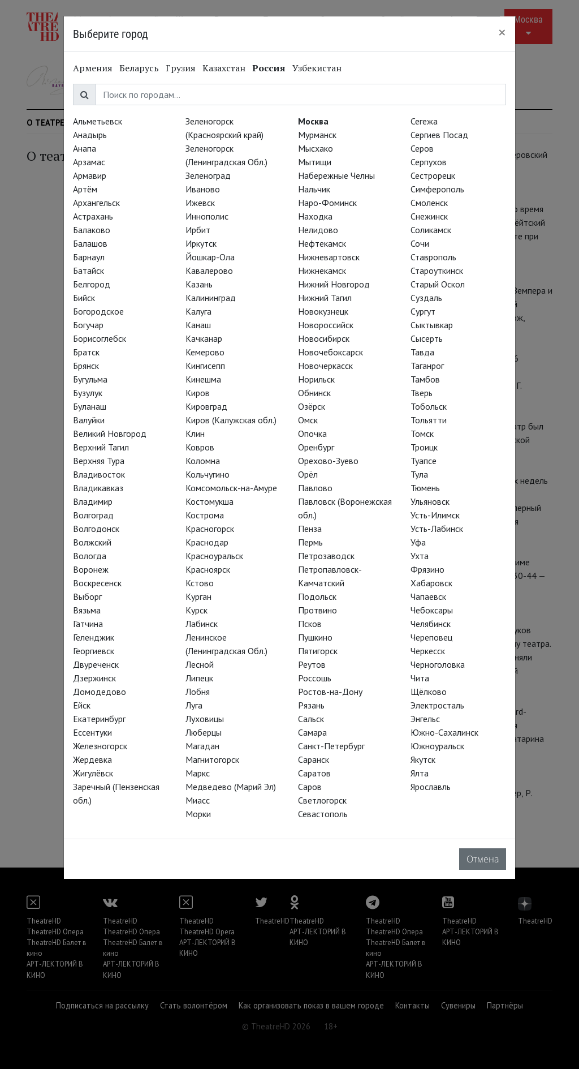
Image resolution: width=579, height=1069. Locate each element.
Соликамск (431, 229)
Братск (86, 352)
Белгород (91, 284)
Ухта (420, 555)
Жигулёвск (93, 773)
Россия (269, 68)
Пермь (310, 542)
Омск (308, 420)
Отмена (482, 859)
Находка (315, 216)
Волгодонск (96, 528)
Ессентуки (92, 732)
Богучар (88, 324)
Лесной (199, 664)
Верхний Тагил (101, 447)
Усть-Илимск (435, 515)
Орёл (308, 474)
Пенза (310, 528)
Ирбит (197, 229)
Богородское (98, 311)
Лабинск (201, 623)
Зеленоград (208, 175)
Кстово (199, 583)
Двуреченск (96, 664)
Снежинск (429, 216)
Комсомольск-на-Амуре (231, 487)
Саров (310, 786)
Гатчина (88, 623)
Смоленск (429, 202)
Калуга (198, 311)
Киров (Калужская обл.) (230, 420)
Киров (197, 392)
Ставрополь (433, 257)
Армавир (89, 175)
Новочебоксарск (330, 352)
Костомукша (209, 501)
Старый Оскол (438, 284)
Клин (195, 433)
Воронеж (91, 569)
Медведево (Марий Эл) (230, 786)
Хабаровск (431, 583)
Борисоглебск (99, 338)
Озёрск (311, 406)
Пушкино (315, 637)
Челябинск (431, 623)
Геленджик (93, 637)
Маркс (197, 773)
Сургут (423, 311)
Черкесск (428, 650)
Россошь (314, 678)
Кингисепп (205, 365)
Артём (85, 189)
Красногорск (209, 528)
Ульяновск (430, 501)
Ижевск (200, 202)
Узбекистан (317, 68)
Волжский (92, 542)
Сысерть (427, 338)
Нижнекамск (322, 270)
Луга (193, 705)
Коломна (202, 460)
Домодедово (99, 691)
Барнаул (89, 257)
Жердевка (92, 759)
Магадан (202, 746)
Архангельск (96, 202)
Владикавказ (98, 487)
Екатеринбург (99, 718)
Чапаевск (428, 596)
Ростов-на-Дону (330, 691)
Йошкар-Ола (210, 257)
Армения (93, 68)
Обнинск (314, 392)
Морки (198, 813)
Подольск (317, 596)
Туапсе (424, 460)
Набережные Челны (336, 175)
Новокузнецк (323, 311)
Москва (313, 121)
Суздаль (426, 297)
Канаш (198, 324)
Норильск (316, 379)
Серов (422, 148)
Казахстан (223, 68)
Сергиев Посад (439, 134)
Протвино (317, 610)
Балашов (90, 243)
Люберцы (203, 732)
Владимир (93, 501)
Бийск (84, 297)
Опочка (312, 433)
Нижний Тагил (325, 297)
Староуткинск (437, 270)
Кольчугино (207, 474)
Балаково (91, 229)
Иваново (202, 189)
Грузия (181, 68)
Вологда (89, 555)
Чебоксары (432, 610)
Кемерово (204, 352)
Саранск (313, 759)
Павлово (315, 487)
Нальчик (314, 189)
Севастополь (323, 813)
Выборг (87, 596)
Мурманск (317, 134)
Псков (310, 623)
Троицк (424, 447)
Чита (420, 678)
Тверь (422, 392)
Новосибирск (323, 338)
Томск (422, 433)
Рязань (311, 705)
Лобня (197, 691)
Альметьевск (97, 121)
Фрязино (427, 569)
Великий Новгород (109, 433)
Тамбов (425, 379)
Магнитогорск (212, 759)
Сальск (311, 718)
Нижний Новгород (334, 284)
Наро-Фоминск (327, 202)
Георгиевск (93, 650)
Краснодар (206, 542)
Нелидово (318, 229)
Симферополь (437, 189)
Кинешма (203, 379)
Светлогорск (322, 800)
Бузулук (87, 392)
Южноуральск (437, 746)
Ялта (420, 773)
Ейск (81, 705)
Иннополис (206, 216)
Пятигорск (318, 650)
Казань (199, 284)
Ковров (199, 447)
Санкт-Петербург (331, 746)
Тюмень (425, 487)
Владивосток (99, 474)
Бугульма (90, 379)
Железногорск (100, 746)
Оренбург (316, 447)
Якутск (423, 759)
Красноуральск (214, 555)
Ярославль (431, 786)
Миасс (197, 800)
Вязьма (87, 610)
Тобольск (429, 406)
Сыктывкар (432, 324)
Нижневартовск (329, 257)
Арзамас (89, 162)
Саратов (314, 773)
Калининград (210, 297)
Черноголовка (438, 664)
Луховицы (204, 718)
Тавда (422, 352)
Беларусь (139, 68)
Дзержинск (94, 678)
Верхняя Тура (98, 460)
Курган (198, 596)
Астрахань (93, 216)
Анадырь (90, 134)
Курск (196, 610)
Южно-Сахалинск (444, 732)
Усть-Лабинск (437, 528)
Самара (312, 732)
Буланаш (89, 406)
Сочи (420, 243)
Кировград (206, 406)
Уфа (418, 542)
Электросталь (437, 705)
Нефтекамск (322, 243)
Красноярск (207, 569)
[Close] (502, 32)
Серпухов (429, 162)
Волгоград (93, 515)
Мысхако (315, 148)
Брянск (86, 365)
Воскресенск (97, 583)
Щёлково (429, 691)
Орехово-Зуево (328, 460)
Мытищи (314, 162)
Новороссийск (325, 324)
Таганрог (427, 365)
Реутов (312, 664)
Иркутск (201, 243)
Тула (419, 474)
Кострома (204, 515)
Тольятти (429, 420)
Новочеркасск (325, 365)
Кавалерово (209, 270)
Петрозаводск (326, 555)
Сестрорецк (433, 175)
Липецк (199, 678)
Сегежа (424, 121)
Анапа (84, 148)
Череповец (431, 637)
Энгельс (425, 718)
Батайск (88, 270)
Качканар (203, 338)
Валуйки (89, 420)
